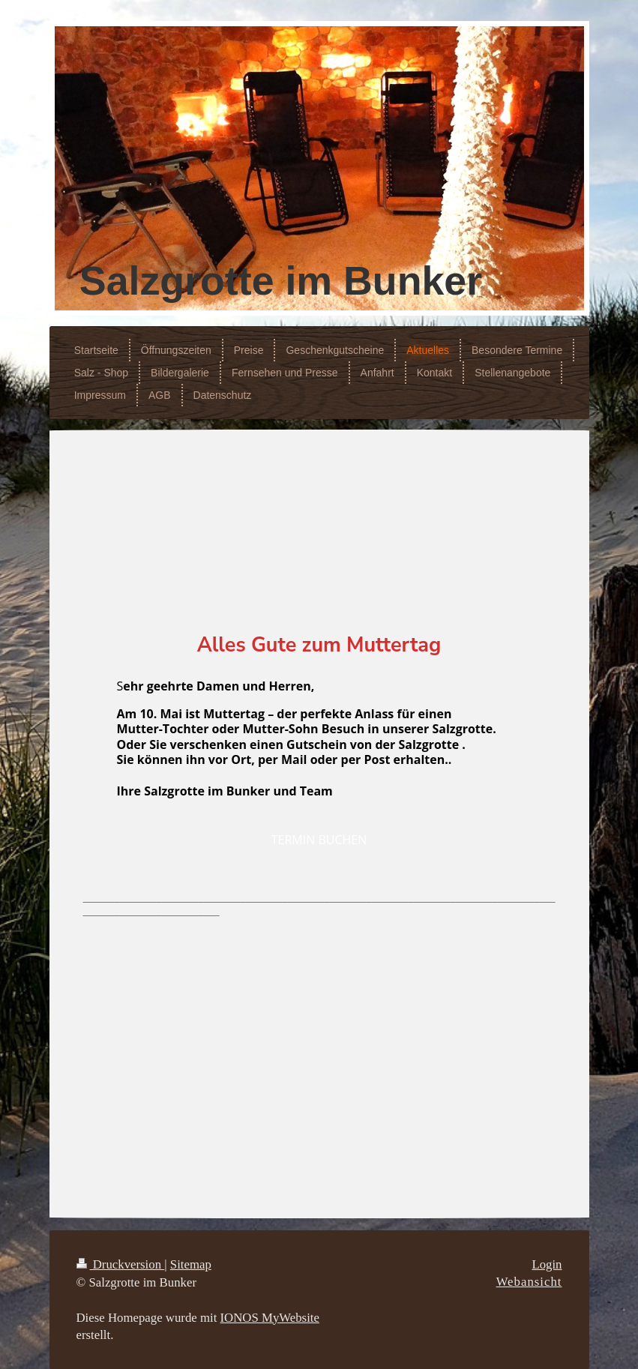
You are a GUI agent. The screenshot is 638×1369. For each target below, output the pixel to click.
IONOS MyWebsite (269, 1318)
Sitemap (190, 1264)
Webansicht (529, 1282)
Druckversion (120, 1264)
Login (547, 1264)
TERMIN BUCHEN (319, 839)
